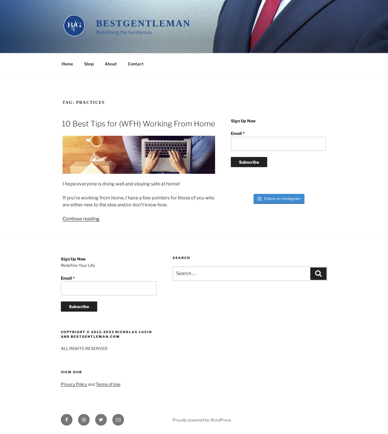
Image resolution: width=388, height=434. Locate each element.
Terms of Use (108, 384)
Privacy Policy (74, 384)
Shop (89, 63)
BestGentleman (143, 23)
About (111, 63)
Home (67, 63)
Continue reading (81, 219)
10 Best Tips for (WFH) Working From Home (138, 123)
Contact (135, 63)
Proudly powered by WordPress (202, 419)
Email (238, 133)
